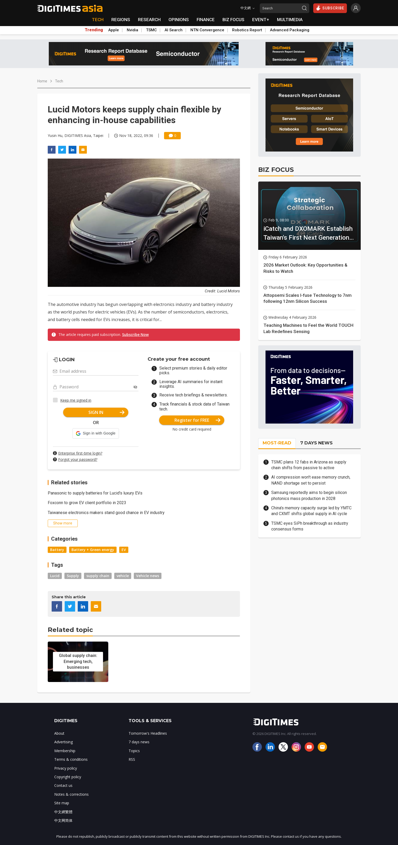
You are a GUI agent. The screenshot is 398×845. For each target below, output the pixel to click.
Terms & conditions (71, 759)
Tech (59, 81)
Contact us (63, 785)
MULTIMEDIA (290, 19)
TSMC (151, 30)
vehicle (123, 575)
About (59, 733)
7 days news (139, 741)
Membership (64, 750)
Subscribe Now (135, 334)
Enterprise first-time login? (80, 453)
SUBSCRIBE (330, 7)
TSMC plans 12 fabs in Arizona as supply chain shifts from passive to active (308, 465)
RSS (132, 759)
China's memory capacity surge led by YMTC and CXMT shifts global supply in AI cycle (311, 510)
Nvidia (132, 30)
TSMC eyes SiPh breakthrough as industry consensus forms (309, 526)
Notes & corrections (71, 794)
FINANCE (206, 19)
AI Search (174, 30)
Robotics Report (247, 30)
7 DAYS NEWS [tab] (316, 442)
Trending (94, 30)
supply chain (97, 575)
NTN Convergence (207, 30)
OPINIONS (178, 19)
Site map (61, 802)
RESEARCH (149, 19)
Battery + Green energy (92, 549)
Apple (113, 30)
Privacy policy (65, 768)
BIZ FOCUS (233, 19)
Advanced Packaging (289, 30)
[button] (96, 433)
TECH (98, 19)
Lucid (54, 575)
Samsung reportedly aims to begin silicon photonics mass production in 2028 (309, 495)
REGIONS (120, 19)
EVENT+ (260, 19)
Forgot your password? (77, 459)
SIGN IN (106, 412)
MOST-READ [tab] (277, 442)
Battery (57, 549)
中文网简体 (63, 820)
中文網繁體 (63, 811)
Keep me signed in (75, 400)
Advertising (63, 741)
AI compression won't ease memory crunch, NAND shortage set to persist (310, 480)
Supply (73, 575)
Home (42, 81)
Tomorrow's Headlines (148, 733)
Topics (134, 750)
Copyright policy (67, 776)
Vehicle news (147, 575)
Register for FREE (197, 420)
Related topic (70, 629)
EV (124, 549)
